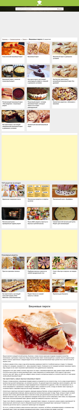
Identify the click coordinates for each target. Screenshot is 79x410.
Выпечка (5, 39)
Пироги (25, 39)
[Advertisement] (39, 23)
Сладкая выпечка (15, 39)
